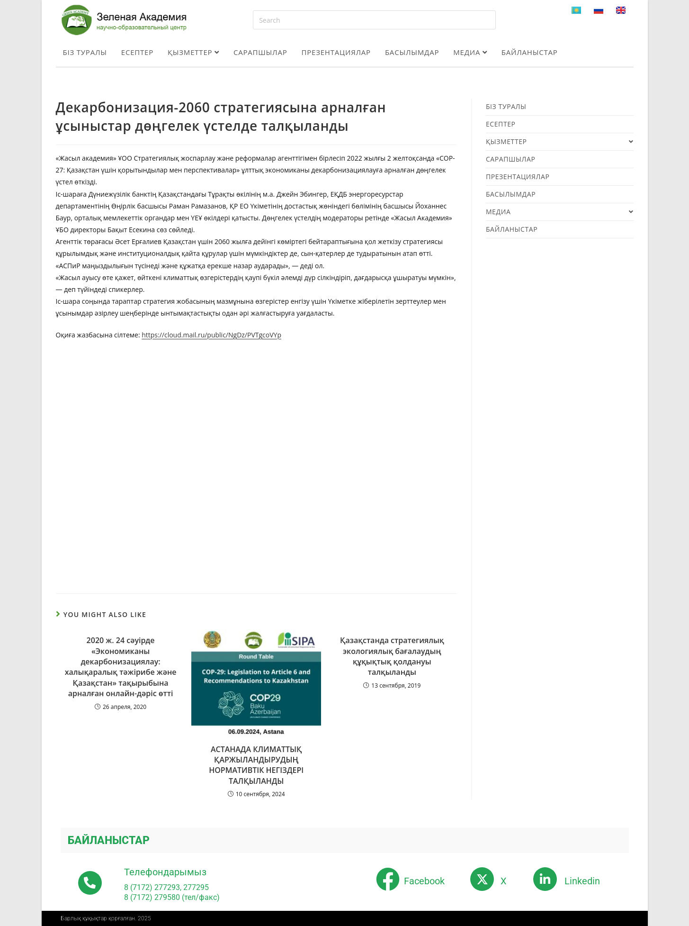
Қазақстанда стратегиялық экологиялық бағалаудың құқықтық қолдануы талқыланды (392, 656)
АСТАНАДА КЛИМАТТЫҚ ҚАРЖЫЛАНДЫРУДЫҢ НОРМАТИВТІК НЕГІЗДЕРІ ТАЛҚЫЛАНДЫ (256, 765)
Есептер (137, 52)
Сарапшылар (260, 52)
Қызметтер (193, 52)
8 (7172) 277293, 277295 (166, 887)
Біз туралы (85, 52)
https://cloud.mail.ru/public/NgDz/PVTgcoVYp (211, 334)
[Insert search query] (374, 19)
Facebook (424, 881)
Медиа (470, 52)
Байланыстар (529, 52)
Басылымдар (412, 52)
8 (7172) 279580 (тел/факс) (172, 897)
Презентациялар (336, 52)
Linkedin (582, 881)
